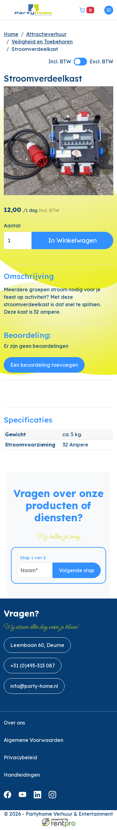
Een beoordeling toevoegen (44, 365)
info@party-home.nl (34, 689)
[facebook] (9, 799)
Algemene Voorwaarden (33, 743)
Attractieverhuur (46, 34)
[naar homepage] (33, 10)
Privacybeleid (20, 760)
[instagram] (54, 799)
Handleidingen (22, 777)
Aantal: (12, 225)
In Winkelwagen (72, 240)
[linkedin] (39, 799)
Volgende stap (83, 573)
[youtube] (24, 799)
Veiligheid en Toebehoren (42, 41)
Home (11, 34)
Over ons (14, 725)
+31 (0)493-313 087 (32, 668)
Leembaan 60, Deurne (37, 648)
